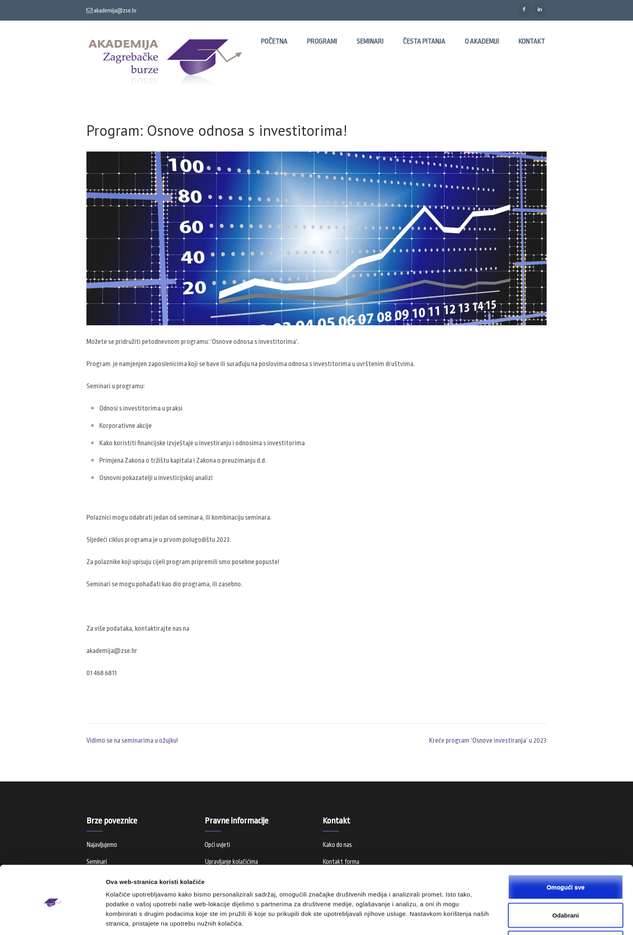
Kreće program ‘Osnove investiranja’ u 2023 (488, 740)
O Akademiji (482, 41)
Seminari (370, 41)
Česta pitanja (424, 41)
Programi (322, 41)
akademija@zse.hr (111, 10)
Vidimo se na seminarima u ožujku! (132, 740)
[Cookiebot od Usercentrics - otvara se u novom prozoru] (52, 919)
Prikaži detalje (418, 919)
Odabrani (565, 884)
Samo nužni (566, 912)
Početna (274, 41)
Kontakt (531, 41)
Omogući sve (566, 856)
